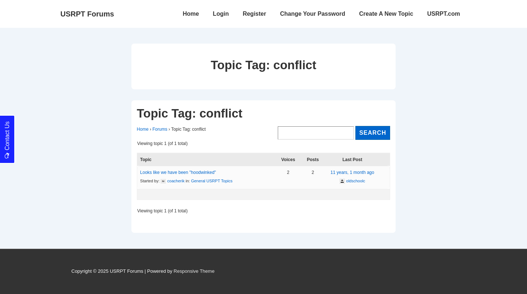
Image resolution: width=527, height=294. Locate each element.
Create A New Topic (386, 14)
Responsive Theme (193, 271)
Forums (160, 129)
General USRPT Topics (211, 181)
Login (221, 14)
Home (191, 14)
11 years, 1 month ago (352, 172)
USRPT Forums (87, 14)
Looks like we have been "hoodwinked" (178, 172)
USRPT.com (443, 14)
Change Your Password (312, 14)
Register (254, 14)
